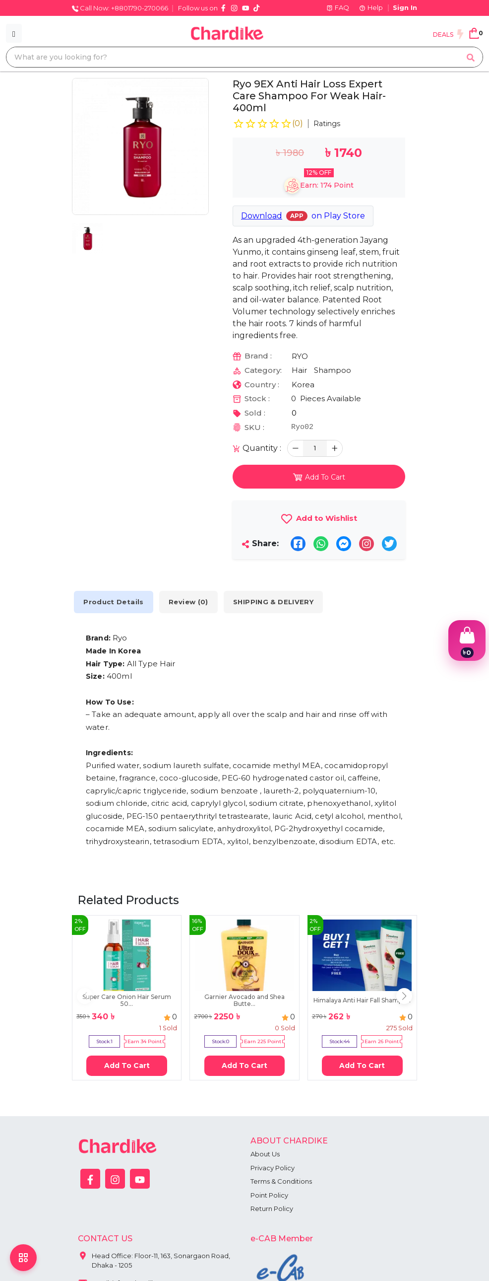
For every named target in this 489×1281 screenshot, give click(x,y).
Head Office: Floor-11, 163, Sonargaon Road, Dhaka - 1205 (154, 1258)
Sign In (405, 7)
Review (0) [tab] (190, 602)
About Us (265, 1154)
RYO (300, 356)
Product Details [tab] (114, 602)
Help (371, 7)
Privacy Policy (272, 1168)
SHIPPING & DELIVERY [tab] (275, 602)
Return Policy (271, 1208)
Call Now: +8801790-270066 (120, 8)
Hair (299, 370)
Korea (303, 384)
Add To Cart (127, 1065)
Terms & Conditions (281, 1181)
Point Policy (269, 1195)
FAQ (337, 7)
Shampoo (332, 370)
